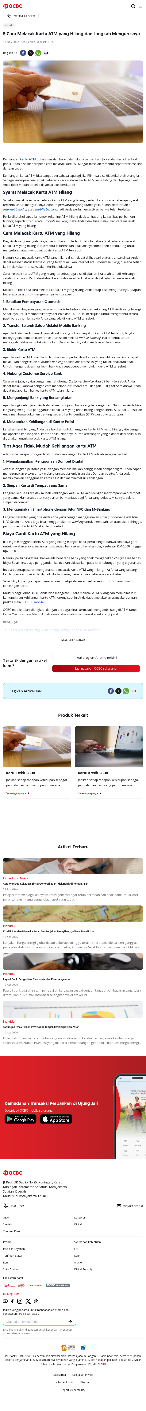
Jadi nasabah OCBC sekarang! (96, 669)
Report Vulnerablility (73, 1390)
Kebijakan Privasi (82, 1374)
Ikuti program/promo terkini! (96, 658)
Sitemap (85, 1382)
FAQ (76, 1249)
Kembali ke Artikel (20, 16)
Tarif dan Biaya (12, 1255)
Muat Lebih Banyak (73, 640)
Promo (7, 1242)
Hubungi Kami (11, 1294)
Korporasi (80, 1217)
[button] (70, 1321)
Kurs (6, 1262)
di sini (102, 1364)
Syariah (7, 1224)
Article (78, 1262)
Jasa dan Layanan (14, 1249)
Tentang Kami (11, 1231)
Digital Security (83, 1269)
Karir (77, 1255)
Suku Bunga (10, 1269)
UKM (6, 1217)
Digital (78, 1224)
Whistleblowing (65, 1382)
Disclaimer (59, 1374)
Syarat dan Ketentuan (87, 1242)
